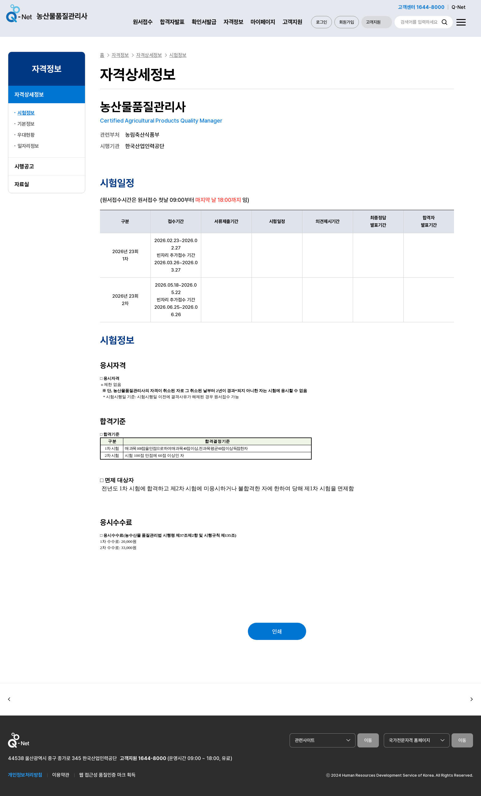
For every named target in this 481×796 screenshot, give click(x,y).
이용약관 (60, 775)
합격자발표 (172, 21)
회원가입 (346, 22)
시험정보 (26, 113)
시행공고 (24, 166)
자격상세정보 (29, 94)
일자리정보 (28, 146)
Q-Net (459, 7)
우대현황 (26, 135)
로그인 (321, 22)
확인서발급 (204, 21)
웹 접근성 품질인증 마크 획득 (107, 775)
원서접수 (142, 21)
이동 (368, 740)
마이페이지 (263, 21)
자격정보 (233, 21)
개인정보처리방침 (25, 775)
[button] (9, 699)
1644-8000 (152, 758)
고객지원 (292, 21)
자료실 (21, 184)
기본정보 (26, 124)
